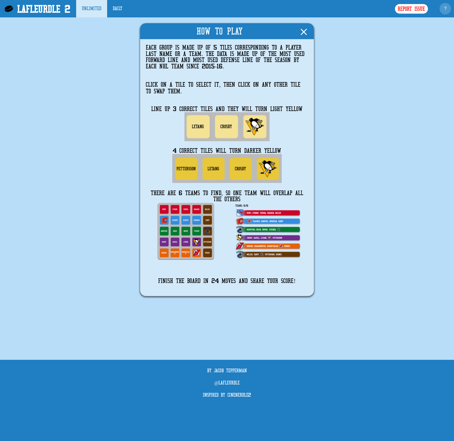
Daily (117, 8)
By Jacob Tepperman (227, 371)
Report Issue (411, 9)
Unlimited (91, 8)
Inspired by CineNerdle (227, 395)
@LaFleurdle (227, 383)
